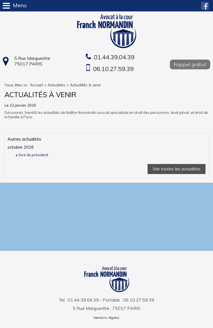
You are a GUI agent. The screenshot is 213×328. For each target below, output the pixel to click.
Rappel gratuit (190, 64)
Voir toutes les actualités (176, 169)
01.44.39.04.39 (114, 57)
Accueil (36, 84)
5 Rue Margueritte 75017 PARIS (32, 61)
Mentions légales (106, 317)
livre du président (33, 155)
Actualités (56, 84)
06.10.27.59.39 (113, 69)
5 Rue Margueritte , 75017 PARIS (106, 308)
